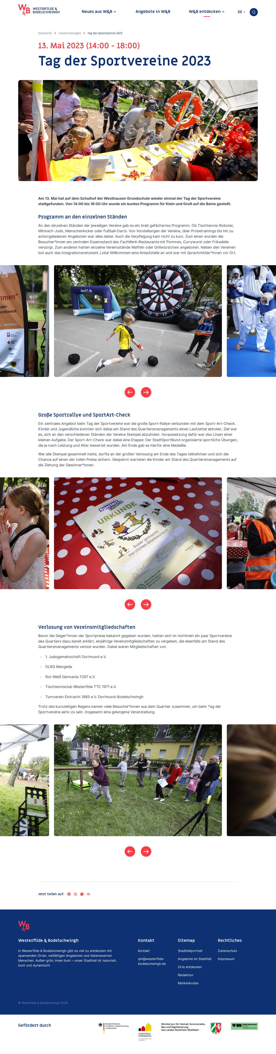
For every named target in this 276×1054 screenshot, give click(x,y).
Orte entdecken (190, 968)
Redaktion (185, 976)
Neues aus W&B (99, 11)
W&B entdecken (207, 11)
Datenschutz (227, 952)
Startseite (45, 33)
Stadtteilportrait (190, 952)
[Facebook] (69, 895)
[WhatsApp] (82, 895)
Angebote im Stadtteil (194, 960)
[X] (75, 895)
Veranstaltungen (69, 33)
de (242, 12)
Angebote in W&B (153, 11)
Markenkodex (188, 984)
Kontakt (144, 952)
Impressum (226, 960)
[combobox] (254, 12)
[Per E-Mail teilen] (88, 895)
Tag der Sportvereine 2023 (104, 33)
